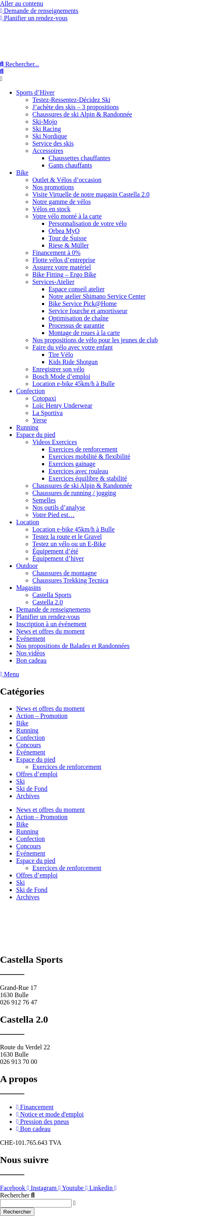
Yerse (39, 420)
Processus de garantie (76, 325)
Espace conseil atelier (77, 289)
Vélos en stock (51, 208)
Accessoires (47, 150)
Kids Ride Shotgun (73, 361)
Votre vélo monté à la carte (67, 216)
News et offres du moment (50, 631)
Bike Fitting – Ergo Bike (64, 274)
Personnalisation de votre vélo (88, 223)
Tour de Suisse (68, 238)
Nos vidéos (30, 653)
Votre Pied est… (53, 514)
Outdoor (27, 565)
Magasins (28, 587)
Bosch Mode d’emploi (61, 376)
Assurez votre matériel (61, 267)
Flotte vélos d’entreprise (63, 259)
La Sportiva (47, 412)
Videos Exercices (54, 442)
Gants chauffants (70, 165)
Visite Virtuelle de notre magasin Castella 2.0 (91, 194)
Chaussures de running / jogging (74, 492)
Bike (22, 172)
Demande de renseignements (53, 609)
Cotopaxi (44, 398)
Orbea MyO (64, 230)
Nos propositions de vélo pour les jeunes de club (95, 340)
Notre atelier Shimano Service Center (97, 296)
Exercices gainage (72, 463)
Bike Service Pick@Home (82, 303)
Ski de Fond (31, 788)
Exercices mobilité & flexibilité (89, 456)
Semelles (44, 500)
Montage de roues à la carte (84, 332)
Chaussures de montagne (64, 573)
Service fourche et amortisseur (88, 310)
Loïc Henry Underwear (62, 405)
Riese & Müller (69, 245)
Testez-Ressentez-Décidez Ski (71, 99)
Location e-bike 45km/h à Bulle (73, 383)
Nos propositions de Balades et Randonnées (72, 645)
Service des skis (53, 143)
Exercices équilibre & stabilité (88, 478)
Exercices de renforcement (83, 449)
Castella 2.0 (47, 602)
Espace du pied (35, 434)
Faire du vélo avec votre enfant (72, 347)
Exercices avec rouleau (78, 471)
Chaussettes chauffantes (79, 158)
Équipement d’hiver (58, 558)
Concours (28, 744)
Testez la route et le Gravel (67, 536)
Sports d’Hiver (35, 92)
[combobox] (36, 1203)
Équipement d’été (55, 551)
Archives (28, 795)
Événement (30, 638)
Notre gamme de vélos (61, 201)
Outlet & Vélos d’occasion (67, 179)
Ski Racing (46, 128)
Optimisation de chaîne (78, 318)
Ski (20, 781)
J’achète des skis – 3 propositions (75, 107)
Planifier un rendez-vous (48, 616)
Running (27, 427)
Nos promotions (53, 187)
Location (27, 522)
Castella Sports (51, 594)
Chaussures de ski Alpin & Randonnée (82, 114)
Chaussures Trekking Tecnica (70, 580)
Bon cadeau (31, 660)
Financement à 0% (56, 252)
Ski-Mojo (44, 121)
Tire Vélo (61, 354)
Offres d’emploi (36, 774)
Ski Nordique (49, 136)
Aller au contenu (21, 3)
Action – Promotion (42, 715)
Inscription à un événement (51, 624)
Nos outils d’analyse (58, 507)
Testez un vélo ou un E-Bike (69, 543)
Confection (30, 391)
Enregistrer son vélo (58, 369)
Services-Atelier (53, 281)
